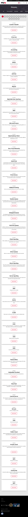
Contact (24, 0)
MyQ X (21, 11)
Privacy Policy (3, 501)
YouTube (6, 505)
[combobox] (20, 3)
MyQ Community (10, 0)
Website (3, 0)
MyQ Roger (16, 11)
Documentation (17, 0)
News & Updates (9, 11)
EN (19, 3)
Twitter (3, 505)
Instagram (8, 505)
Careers (2, 498)
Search (23, 2)
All (3, 11)
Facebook (5, 505)
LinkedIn (1, 505)
